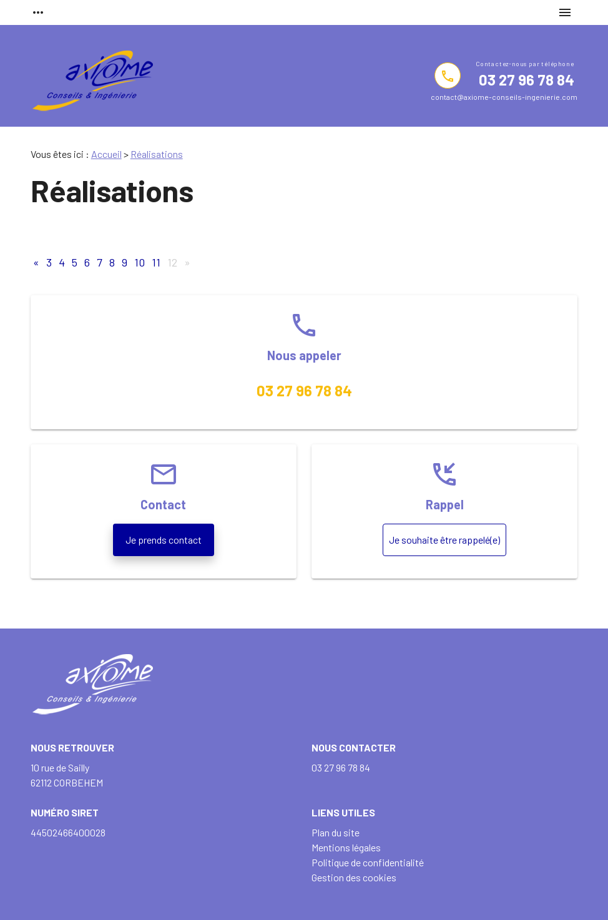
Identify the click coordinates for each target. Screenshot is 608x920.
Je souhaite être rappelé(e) (444, 540)
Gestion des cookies (353, 877)
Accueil (106, 154)
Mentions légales (346, 847)
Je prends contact (163, 540)
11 (156, 262)
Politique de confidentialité (367, 862)
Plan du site (335, 832)
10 (139, 262)
